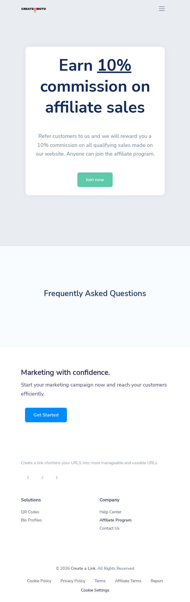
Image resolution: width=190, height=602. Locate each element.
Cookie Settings (95, 590)
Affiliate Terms (128, 581)
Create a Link (83, 568)
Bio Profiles (31, 520)
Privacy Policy (73, 581)
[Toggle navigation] (162, 8)
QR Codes (30, 512)
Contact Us (110, 528)
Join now (95, 180)
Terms (100, 581)
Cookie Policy (39, 581)
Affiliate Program (116, 520)
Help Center (110, 512)
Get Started (46, 415)
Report (157, 581)
